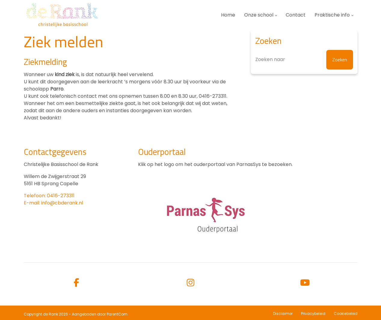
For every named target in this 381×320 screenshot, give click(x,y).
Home (228, 14)
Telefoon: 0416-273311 (49, 195)
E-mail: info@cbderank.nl (53, 202)
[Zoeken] (304, 59)
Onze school (258, 14)
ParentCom (117, 314)
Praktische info (332, 14)
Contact (296, 14)
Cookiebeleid (346, 313)
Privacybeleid (313, 313)
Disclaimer (283, 313)
